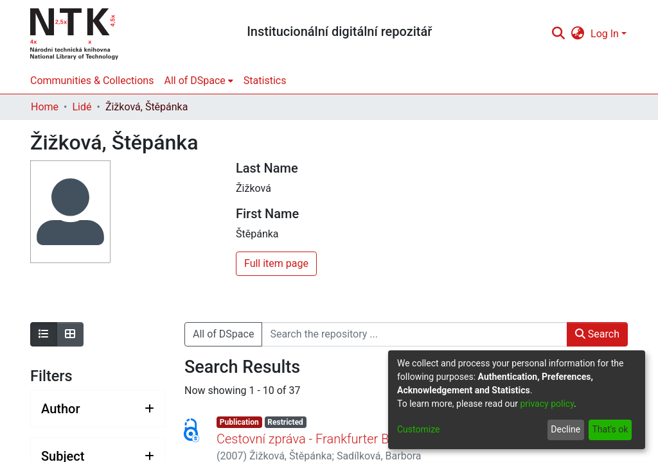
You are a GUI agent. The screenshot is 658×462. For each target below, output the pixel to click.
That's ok (610, 429)
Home (44, 107)
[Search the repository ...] (414, 334)
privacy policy (547, 403)
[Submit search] (558, 34)
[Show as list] (43, 334)
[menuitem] (578, 34)
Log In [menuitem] (605, 34)
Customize (418, 429)
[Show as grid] (70, 334)
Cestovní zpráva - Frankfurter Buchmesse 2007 (348, 439)
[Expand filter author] (97, 408)
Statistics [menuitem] (265, 80)
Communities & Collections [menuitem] (92, 80)
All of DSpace (223, 334)
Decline (565, 429)
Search (597, 334)
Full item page (276, 263)
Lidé (81, 107)
